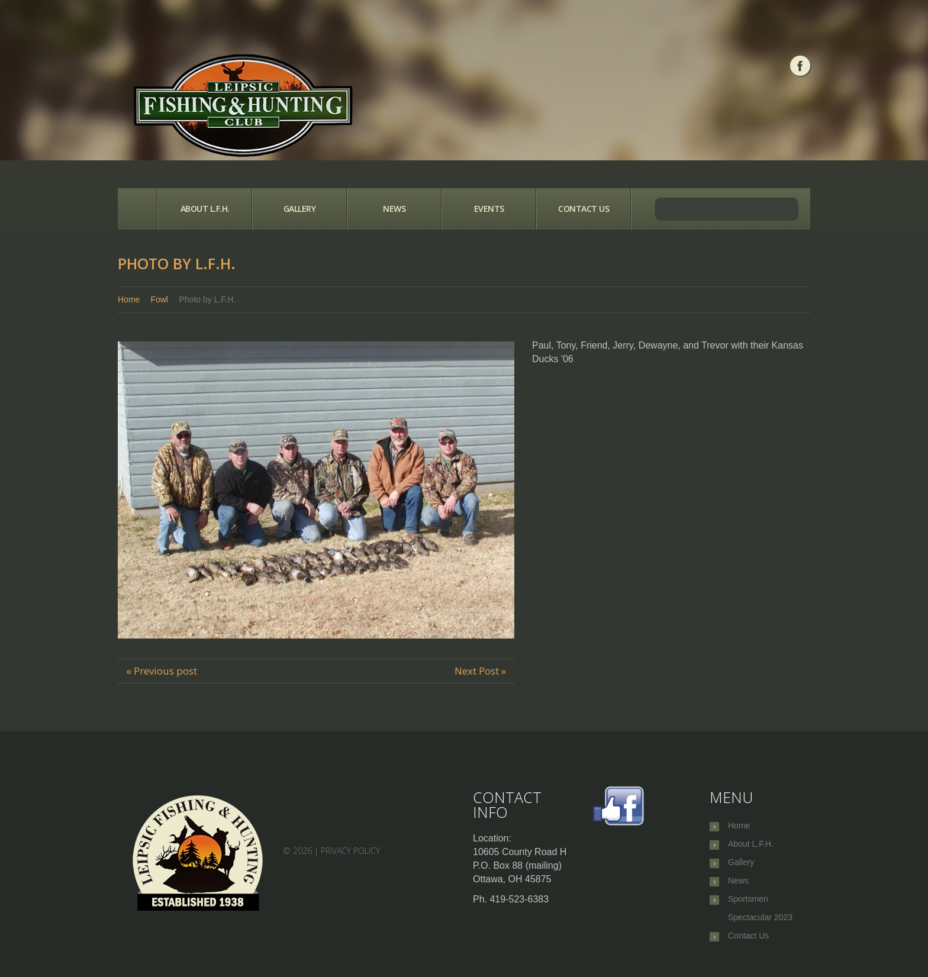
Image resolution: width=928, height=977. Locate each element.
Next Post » (480, 671)
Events (489, 208)
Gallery (299, 208)
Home (137, 209)
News (394, 208)
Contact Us (583, 208)
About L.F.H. (205, 208)
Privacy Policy (350, 850)
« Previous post (161, 671)
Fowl (159, 299)
